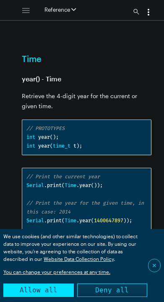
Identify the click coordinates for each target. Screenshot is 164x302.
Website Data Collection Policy (79, 259)
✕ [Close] (154, 265)
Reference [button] (60, 9)
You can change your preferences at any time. (56, 272)
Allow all (38, 290)
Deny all (112, 290)
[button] (148, 13)
